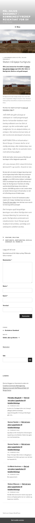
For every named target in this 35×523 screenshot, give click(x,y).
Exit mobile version (17, 520)
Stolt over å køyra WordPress (11, 513)
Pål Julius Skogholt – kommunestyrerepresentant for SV (17, 15)
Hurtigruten (20, 240)
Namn (5, 286)
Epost (5, 296)
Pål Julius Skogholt (14, 398)
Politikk (16, 237)
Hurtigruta (9, 240)
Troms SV (19, 242)
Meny (17, 27)
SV (14, 242)
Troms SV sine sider (9, 202)
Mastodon (6, 347)
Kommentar (7, 260)
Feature (8, 237)
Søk (4, 356)
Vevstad (5, 305)
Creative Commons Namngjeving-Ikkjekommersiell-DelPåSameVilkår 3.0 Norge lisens (16, 388)
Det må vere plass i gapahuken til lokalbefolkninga (18, 400)
